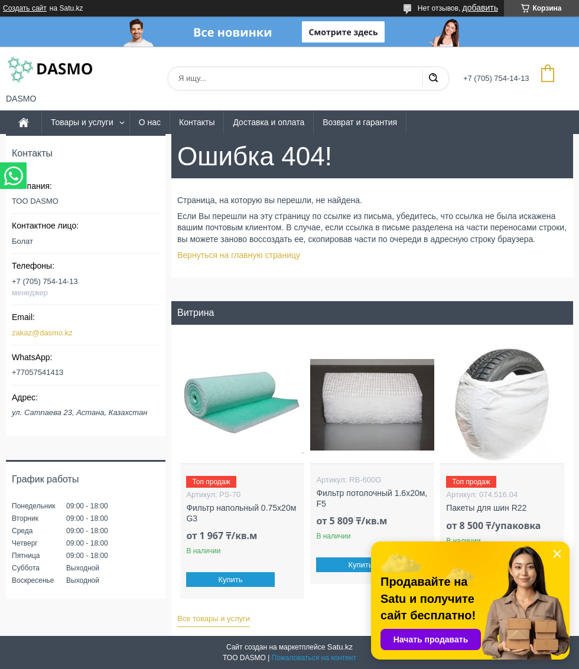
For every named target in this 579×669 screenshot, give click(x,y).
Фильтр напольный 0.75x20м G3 (241, 513)
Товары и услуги (82, 122)
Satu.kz (340, 646)
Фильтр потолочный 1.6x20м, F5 (371, 498)
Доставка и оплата (268, 122)
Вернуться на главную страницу (238, 255)
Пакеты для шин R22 (486, 508)
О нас (150, 122)
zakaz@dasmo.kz (42, 332)
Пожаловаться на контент (314, 658)
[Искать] (433, 78)
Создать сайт (25, 8)
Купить (231, 579)
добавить (480, 7)
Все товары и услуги (213, 618)
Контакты (196, 122)
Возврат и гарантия (360, 122)
